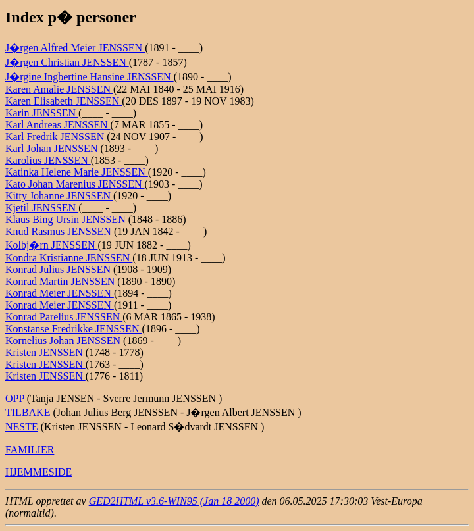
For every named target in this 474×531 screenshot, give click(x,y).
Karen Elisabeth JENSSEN (63, 101)
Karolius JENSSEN (48, 160)
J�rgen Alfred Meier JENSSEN (75, 47)
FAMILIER (29, 449)
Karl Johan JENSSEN (52, 148)
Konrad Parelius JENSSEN (63, 316)
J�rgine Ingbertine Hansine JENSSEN (89, 76)
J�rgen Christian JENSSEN (67, 62)
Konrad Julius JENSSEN (59, 269)
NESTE (21, 426)
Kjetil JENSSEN (41, 207)
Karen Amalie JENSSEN (59, 89)
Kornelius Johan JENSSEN (64, 340)
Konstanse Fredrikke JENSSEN (73, 328)
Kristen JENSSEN (45, 352)
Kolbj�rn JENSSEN (51, 245)
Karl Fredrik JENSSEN (56, 136)
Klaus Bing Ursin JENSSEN (66, 219)
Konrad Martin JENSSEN (61, 281)
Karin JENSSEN (41, 112)
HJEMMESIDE (38, 472)
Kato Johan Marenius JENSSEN (75, 184)
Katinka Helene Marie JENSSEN (76, 172)
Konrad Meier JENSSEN (59, 293)
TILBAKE (27, 412)
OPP (14, 398)
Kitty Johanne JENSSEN (59, 195)
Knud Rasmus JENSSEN (59, 231)
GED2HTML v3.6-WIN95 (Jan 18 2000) (174, 501)
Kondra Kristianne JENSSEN (68, 257)
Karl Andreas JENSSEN (58, 124)
